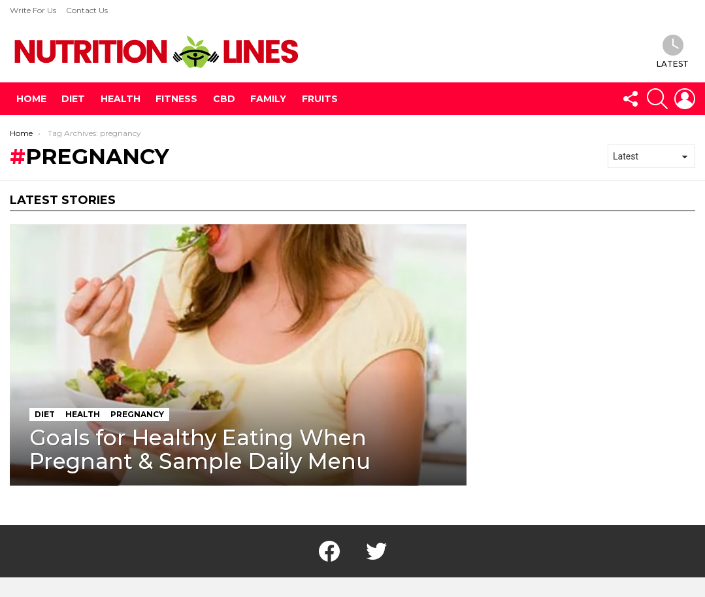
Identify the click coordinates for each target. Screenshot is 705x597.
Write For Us (33, 10)
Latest (673, 52)
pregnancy (137, 414)
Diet (73, 99)
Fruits (320, 99)
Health (120, 99)
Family (268, 99)
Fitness (176, 99)
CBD (224, 99)
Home (31, 99)
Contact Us (87, 10)
